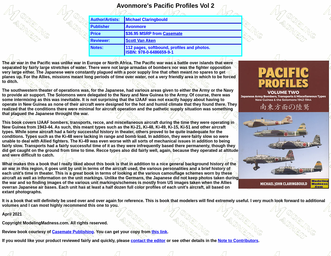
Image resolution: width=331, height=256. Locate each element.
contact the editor (148, 240)
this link (159, 232)
